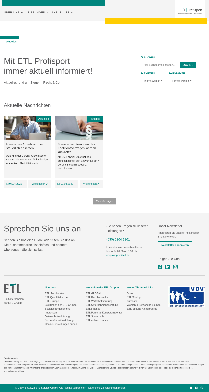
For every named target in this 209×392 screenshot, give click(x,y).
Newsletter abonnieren (175, 245)
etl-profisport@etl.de (117, 255)
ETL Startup (134, 297)
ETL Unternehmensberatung (102, 305)
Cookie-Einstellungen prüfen (61, 324)
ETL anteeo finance (97, 320)
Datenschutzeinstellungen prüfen (106, 387)
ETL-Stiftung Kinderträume (142, 308)
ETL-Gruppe (52, 301)
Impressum (51, 312)
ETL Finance (93, 308)
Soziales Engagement (57, 308)
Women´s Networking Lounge (143, 305)
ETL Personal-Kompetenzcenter (104, 312)
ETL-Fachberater (54, 293)
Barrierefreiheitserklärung (59, 320)
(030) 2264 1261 (118, 239)
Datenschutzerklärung (57, 316)
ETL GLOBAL (93, 293)
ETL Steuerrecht (95, 316)
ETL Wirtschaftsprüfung (99, 301)
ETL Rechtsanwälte (97, 297)
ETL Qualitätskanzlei (56, 297)
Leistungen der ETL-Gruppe (60, 305)
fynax (130, 293)
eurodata (132, 301)
